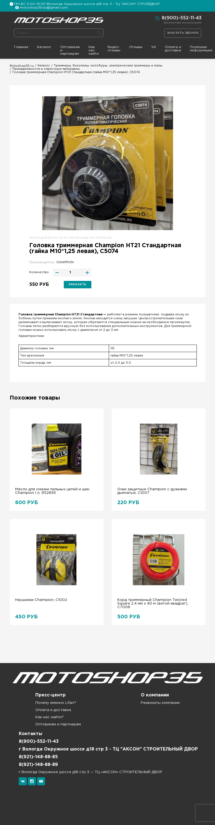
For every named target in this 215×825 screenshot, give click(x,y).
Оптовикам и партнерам (70, 50)
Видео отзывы (114, 49)
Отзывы (135, 47)
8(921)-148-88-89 (38, 765)
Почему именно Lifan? (55, 702)
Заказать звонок (183, 33)
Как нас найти (94, 50)
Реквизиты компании (160, 702)
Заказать (77, 284)
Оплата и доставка (173, 49)
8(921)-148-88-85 (38, 757)
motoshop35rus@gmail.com (44, 7)
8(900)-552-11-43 (178, 18)
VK (153, 47)
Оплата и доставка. (53, 710)
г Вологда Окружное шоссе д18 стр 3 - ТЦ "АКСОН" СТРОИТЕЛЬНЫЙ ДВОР (108, 749)
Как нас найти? (49, 717)
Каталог (44, 47)
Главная (21, 47)
